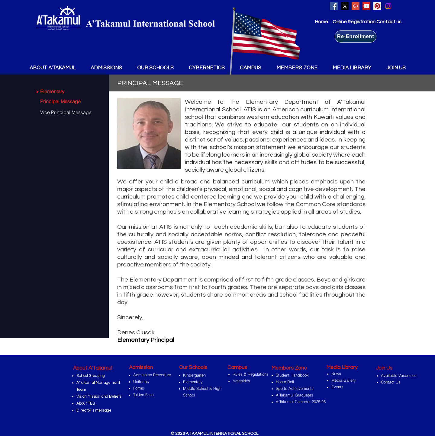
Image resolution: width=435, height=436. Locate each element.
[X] (345, 6)
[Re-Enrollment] (355, 36)
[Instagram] (388, 6)
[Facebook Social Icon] (334, 6)
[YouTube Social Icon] (366, 6)
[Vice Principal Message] (64, 112)
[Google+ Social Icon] (355, 6)
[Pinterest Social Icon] (377, 6)
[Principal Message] (64, 101)
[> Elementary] (62, 91)
